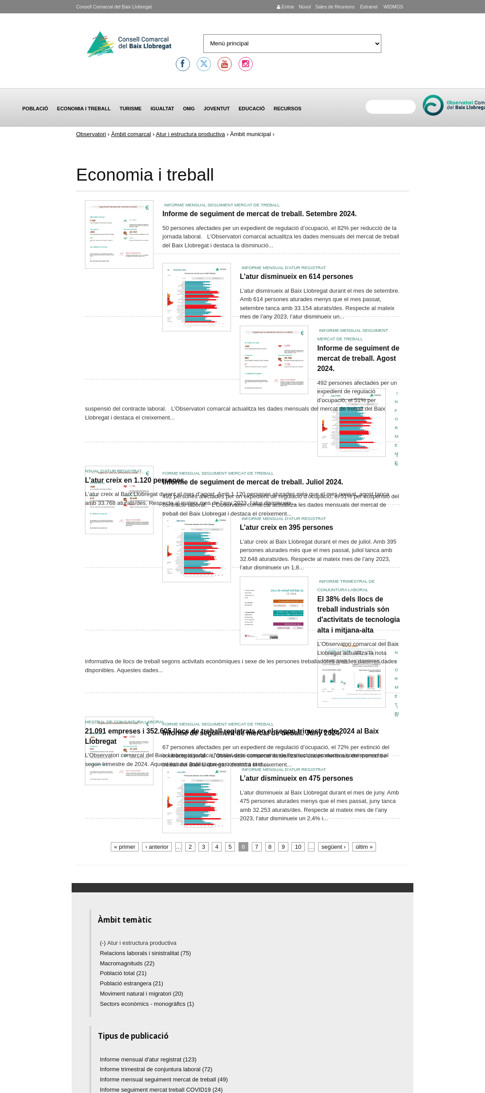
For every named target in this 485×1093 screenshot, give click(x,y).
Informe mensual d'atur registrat (284, 267)
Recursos (287, 108)
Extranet (368, 6)
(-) (104, 943)
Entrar (286, 6)
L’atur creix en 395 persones (286, 527)
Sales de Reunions (334, 6)
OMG (188, 108)
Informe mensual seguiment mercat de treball (222, 204)
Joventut (217, 108)
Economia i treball (84, 108)
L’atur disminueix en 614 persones (296, 276)
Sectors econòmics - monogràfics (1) (147, 1003)
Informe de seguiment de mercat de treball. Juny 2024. (251, 733)
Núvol (305, 6)
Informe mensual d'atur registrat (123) (148, 1059)
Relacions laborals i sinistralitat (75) (145, 953)
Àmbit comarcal (131, 134)
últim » (364, 846)
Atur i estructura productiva (190, 134)
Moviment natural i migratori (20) (141, 993)
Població (35, 108)
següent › (334, 846)
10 (298, 846)
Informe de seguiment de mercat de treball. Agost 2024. (358, 358)
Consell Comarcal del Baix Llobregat (114, 6)
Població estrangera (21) (131, 983)
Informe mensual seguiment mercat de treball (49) (164, 1079)
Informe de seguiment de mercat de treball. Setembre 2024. (259, 214)
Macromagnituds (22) (127, 963)
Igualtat (162, 108)
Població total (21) (123, 973)
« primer (124, 846)
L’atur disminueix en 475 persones (296, 778)
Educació (251, 108)
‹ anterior (157, 846)
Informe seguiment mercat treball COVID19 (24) (161, 1089)
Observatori (91, 134)
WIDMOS (392, 6)
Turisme (131, 108)
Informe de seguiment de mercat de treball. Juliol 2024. (252, 482)
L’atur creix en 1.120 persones (134, 480)
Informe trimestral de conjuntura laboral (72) (156, 1069)
